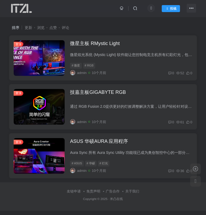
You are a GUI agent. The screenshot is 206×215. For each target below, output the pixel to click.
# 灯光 (104, 167)
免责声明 (93, 196)
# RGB (89, 66)
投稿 (169, 9)
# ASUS (77, 167)
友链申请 (74, 196)
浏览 (41, 27)
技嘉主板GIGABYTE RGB (99, 94)
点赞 (53, 27)
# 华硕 (91, 167)
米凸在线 (116, 203)
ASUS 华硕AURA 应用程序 (100, 145)
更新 (28, 27)
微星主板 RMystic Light (95, 44)
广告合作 (113, 196)
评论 (65, 27)
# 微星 (76, 66)
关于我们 (132, 196)
